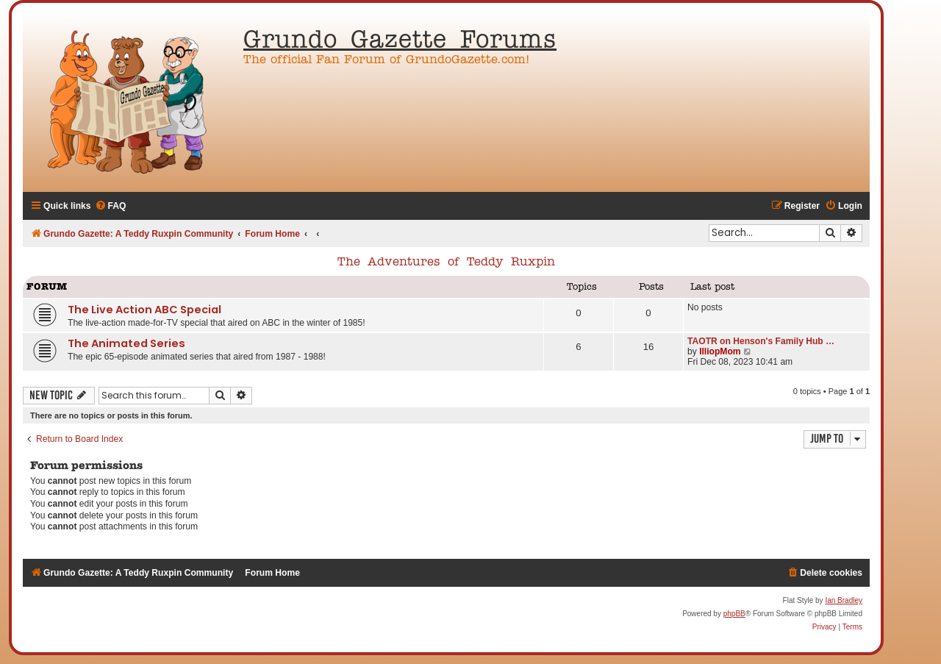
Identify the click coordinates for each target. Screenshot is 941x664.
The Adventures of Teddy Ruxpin (446, 262)
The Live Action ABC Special (144, 309)
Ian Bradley (843, 600)
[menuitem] (110, 206)
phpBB (734, 614)
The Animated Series (126, 343)
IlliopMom (719, 351)
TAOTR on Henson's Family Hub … (760, 341)
